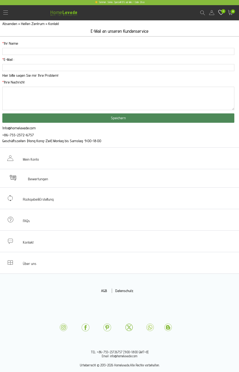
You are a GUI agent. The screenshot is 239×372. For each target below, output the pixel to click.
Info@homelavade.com (19, 128)
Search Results (202, 12)
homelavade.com (65, 11)
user (211, 12)
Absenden (10, 24)
